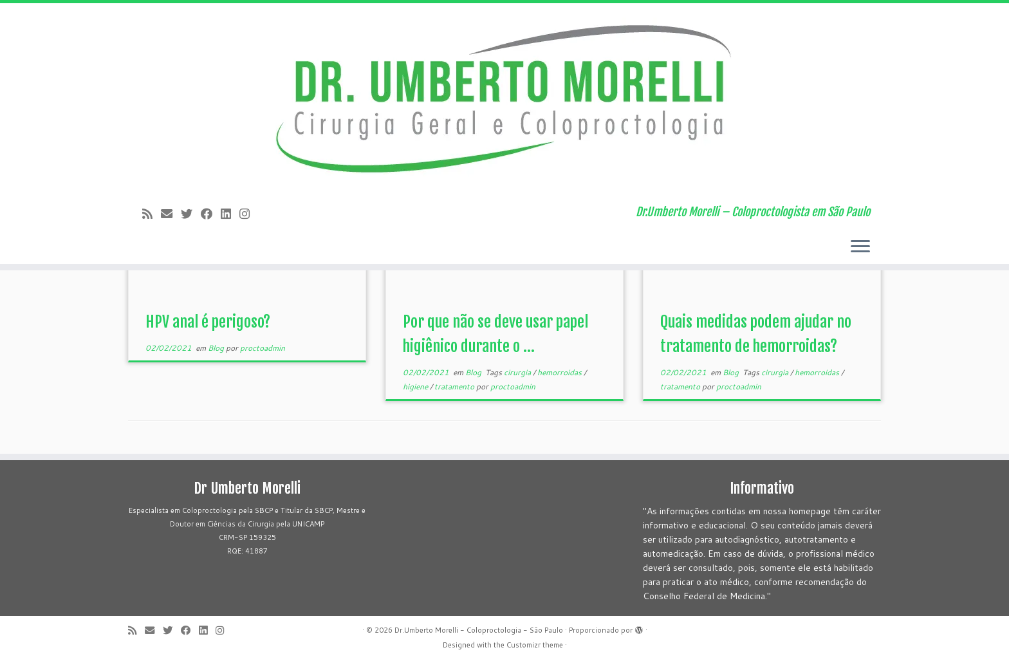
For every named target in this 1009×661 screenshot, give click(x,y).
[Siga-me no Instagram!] (248, 213)
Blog (217, 347)
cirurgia (518, 372)
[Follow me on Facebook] (211, 213)
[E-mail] (171, 213)
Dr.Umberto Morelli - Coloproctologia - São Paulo (478, 630)
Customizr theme (534, 645)
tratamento (455, 386)
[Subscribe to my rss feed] (151, 213)
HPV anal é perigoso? (207, 321)
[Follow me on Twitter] (191, 213)
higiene (416, 386)
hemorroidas (560, 372)
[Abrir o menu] (860, 247)
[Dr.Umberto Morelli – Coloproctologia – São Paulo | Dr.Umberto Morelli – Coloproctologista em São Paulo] (504, 99)
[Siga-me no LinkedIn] (230, 213)
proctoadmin (262, 347)
